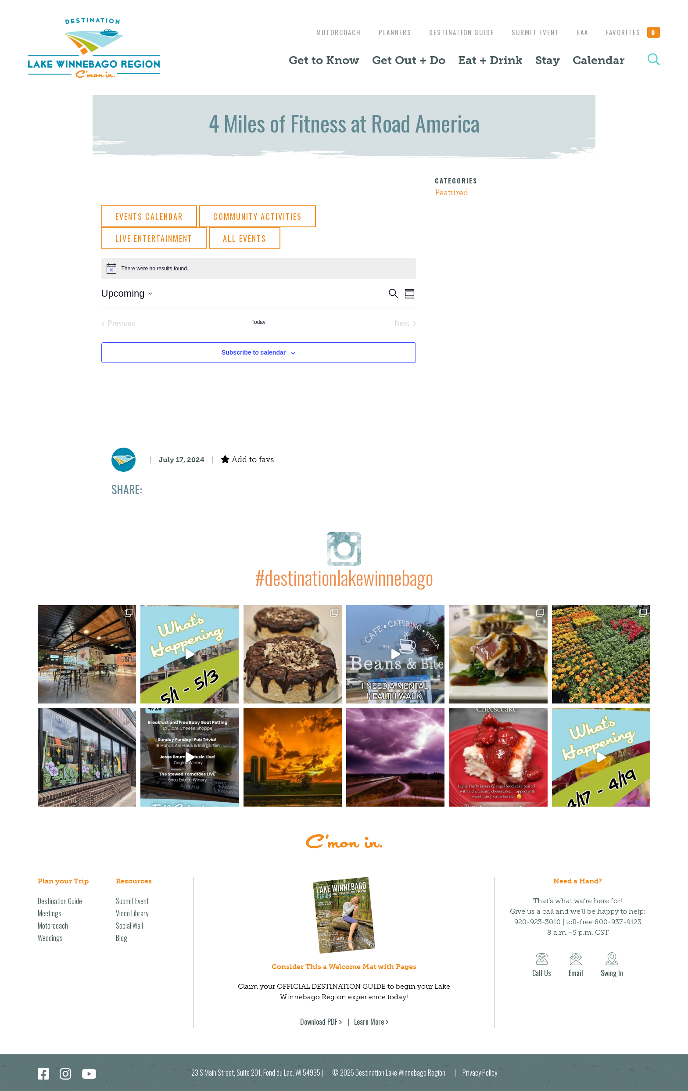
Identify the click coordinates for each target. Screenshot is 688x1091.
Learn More (369, 1021)
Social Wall (129, 925)
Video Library (132, 913)
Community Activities (257, 216)
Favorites (633, 32)
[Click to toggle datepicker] (126, 293)
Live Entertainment (154, 238)
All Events (244, 238)
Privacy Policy (479, 1072)
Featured (451, 192)
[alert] (258, 268)
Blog (121, 938)
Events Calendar (149, 216)
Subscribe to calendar (254, 352)
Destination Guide (455, 32)
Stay (547, 60)
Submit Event (531, 32)
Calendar (599, 60)
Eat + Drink (490, 60)
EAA (580, 32)
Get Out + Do (408, 60)
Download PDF (318, 1021)
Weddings (50, 938)
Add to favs (247, 459)
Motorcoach (327, 32)
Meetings (49, 913)
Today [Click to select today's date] (258, 322)
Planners (386, 32)
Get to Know (324, 60)
